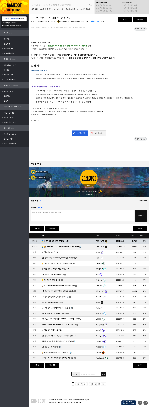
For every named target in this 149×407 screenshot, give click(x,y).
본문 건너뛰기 (95, 21)
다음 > (103, 384)
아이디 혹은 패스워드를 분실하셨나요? (13, 25)
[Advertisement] (89, 35)
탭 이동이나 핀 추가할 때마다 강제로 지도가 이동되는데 (59, 325)
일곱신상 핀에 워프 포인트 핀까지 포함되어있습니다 (58, 291)
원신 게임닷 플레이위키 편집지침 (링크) (56, 241)
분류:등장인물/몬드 (46, 9)
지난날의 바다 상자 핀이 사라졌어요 (53, 274)
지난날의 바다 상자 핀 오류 (50, 252)
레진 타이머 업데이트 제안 (52, 280)
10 (99, 384)
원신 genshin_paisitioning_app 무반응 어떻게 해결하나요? (61, 258)
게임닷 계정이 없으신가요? (10, 23)
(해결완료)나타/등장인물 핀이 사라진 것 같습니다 (57, 341)
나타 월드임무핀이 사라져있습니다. (53, 302)
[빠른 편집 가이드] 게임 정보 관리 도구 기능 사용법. (62, 247)
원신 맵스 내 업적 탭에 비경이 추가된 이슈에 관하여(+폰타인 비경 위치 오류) (61, 319)
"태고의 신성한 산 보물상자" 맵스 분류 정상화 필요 (59, 263)
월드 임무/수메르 (58, 9)
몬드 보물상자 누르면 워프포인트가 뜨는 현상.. (56, 308)
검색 (103, 374)
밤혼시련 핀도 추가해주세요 (50, 347)
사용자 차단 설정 (140, 28)
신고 (103, 21)
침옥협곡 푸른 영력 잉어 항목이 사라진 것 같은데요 (57, 358)
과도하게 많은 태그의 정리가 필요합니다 (56, 352)
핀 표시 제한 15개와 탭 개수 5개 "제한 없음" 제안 (59, 286)
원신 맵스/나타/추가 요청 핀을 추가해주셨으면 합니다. (59, 336)
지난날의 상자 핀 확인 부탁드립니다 (53, 330)
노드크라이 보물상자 (83, 9)
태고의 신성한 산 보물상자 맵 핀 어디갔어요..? (56, 269)
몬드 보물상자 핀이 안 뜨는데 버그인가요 (54, 313)
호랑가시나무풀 (70, 9)
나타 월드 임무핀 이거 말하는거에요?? (54, 297)
